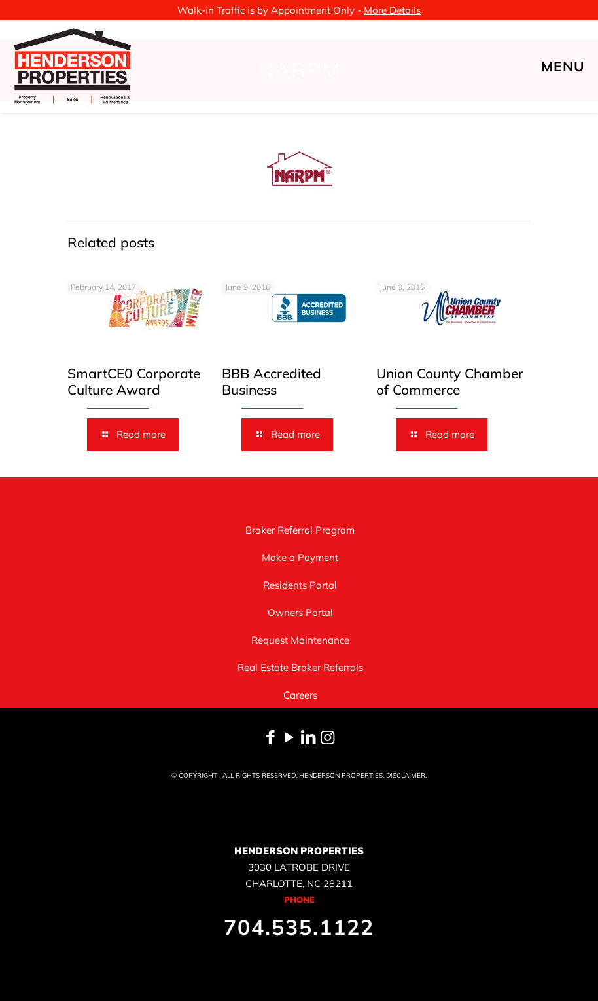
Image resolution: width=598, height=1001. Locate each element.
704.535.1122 (299, 927)
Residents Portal (300, 585)
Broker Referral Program (300, 530)
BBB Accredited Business (271, 381)
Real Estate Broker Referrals (300, 667)
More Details (392, 10)
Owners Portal (300, 612)
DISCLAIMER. (406, 775)
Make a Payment (300, 557)
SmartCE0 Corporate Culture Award (133, 381)
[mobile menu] (577, 66)
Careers (300, 695)
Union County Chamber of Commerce (449, 381)
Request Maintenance (300, 640)
